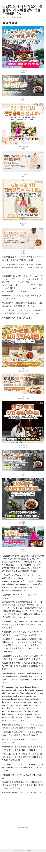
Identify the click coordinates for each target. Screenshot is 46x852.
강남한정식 (6, 18)
